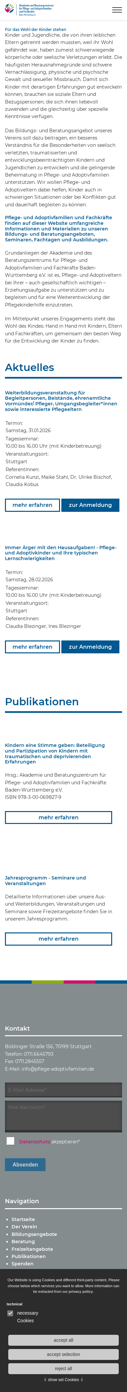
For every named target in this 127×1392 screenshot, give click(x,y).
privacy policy (81, 1291)
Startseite (23, 1219)
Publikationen (29, 1256)
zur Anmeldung (90, 505)
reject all (63, 1368)
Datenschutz (34, 1142)
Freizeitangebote (32, 1249)
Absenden (25, 1164)
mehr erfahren (32, 505)
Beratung (23, 1242)
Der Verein (24, 1227)
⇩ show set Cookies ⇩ (63, 1379)
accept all (63, 1340)
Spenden (23, 1264)
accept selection (63, 1354)
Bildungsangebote (34, 1234)
